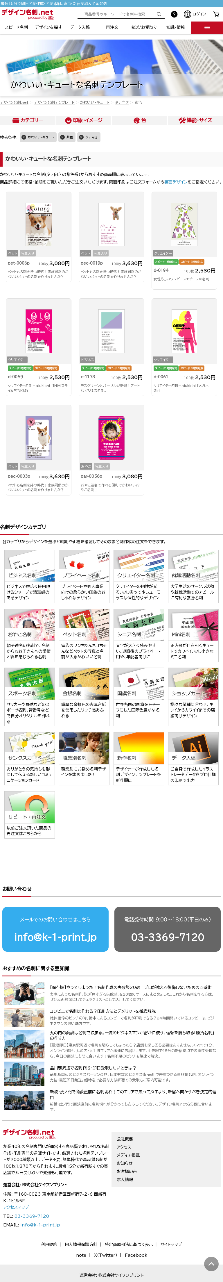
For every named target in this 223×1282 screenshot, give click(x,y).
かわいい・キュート (94, 102)
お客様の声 (127, 1152)
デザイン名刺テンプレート (54, 102)
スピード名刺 (16, 27)
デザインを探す (48, 27)
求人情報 (125, 1160)
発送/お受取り (144, 27)
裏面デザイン (176, 182)
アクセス (124, 1128)
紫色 (69, 137)
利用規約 (49, 1225)
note (81, 1236)
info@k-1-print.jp (55, 918)
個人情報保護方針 (81, 1225)
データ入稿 (80, 27)
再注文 (112, 27)
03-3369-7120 (167, 918)
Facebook (136, 1236)
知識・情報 (175, 27)
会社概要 (125, 1120)
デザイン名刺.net (14, 102)
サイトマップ (171, 1225)
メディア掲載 (128, 1136)
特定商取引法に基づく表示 (129, 1225)
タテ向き (122, 102)
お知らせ (125, 1144)
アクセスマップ (16, 1188)
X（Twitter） (105, 1236)
